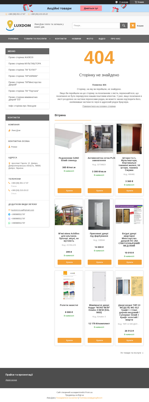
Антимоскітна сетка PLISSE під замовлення (99, 159)
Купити (69, 191)
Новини (76, 39)
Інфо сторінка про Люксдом (22, 106)
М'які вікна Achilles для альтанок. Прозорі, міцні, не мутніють (68, 237)
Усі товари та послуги (130, 353)
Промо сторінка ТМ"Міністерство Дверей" (25, 83)
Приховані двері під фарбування (99, 234)
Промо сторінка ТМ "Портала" (24, 91)
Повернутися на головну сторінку (99, 106)
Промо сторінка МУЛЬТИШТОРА (25, 63)
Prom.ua (88, 392)
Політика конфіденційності (90, 398)
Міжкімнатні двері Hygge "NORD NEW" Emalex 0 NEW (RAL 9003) (99, 309)
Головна (13, 39)
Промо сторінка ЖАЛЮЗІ (21, 57)
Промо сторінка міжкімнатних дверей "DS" (23, 98)
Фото (90, 39)
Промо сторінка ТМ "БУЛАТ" (23, 70)
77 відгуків (123, 2)
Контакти (60, 39)
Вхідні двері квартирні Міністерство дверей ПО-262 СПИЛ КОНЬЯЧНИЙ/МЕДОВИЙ (129, 239)
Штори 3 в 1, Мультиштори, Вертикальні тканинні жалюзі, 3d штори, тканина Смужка (129, 164)
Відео (102, 39)
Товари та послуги (35, 39)
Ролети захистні (69, 305)
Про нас (115, 39)
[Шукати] (124, 25)
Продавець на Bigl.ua (74, 395)
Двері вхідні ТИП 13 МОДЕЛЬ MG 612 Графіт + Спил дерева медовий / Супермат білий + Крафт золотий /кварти (129, 312)
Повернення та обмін (21, 46)
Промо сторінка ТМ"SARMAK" (23, 76)
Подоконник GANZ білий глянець (69, 159)
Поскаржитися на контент (67, 398)
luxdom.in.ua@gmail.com (22, 210)
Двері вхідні (11, 380)
